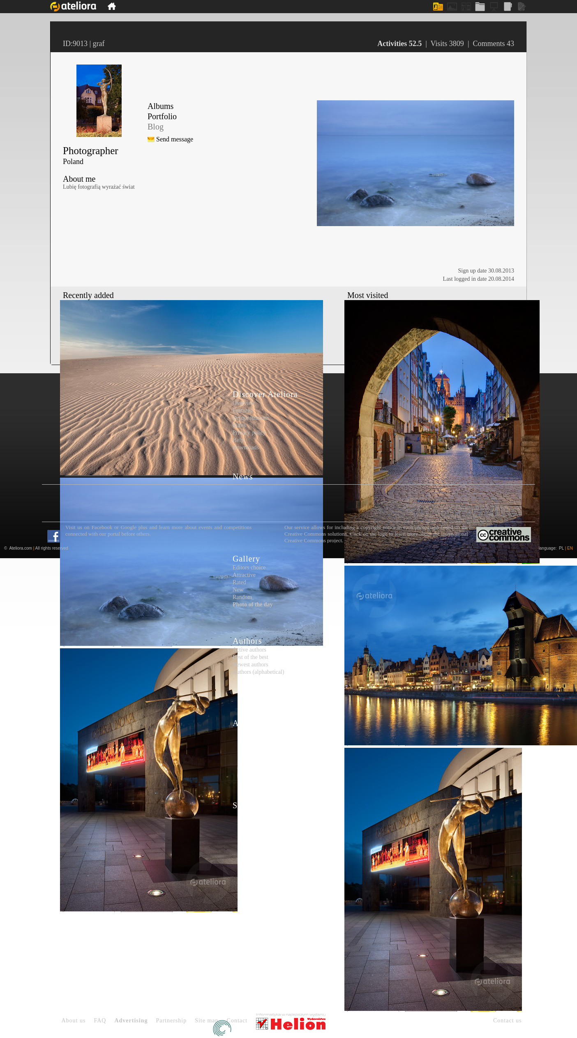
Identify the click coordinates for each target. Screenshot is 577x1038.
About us (74, 1020)
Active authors (249, 650)
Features (242, 410)
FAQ (100, 1020)
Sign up (247, 805)
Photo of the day (253, 604)
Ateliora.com (20, 548)
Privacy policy (249, 433)
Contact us (507, 1020)
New (238, 590)
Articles (247, 723)
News (243, 476)
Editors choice (249, 567)
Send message (174, 139)
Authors (247, 640)
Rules (239, 425)
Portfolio (162, 116)
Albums (160, 106)
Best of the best (250, 657)
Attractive (244, 575)
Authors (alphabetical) (258, 672)
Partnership (171, 1020)
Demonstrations (251, 418)
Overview (244, 403)
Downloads (246, 447)
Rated (239, 582)
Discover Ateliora (265, 394)
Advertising (131, 1020)
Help (238, 440)
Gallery (246, 558)
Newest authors (250, 664)
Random (242, 597)
